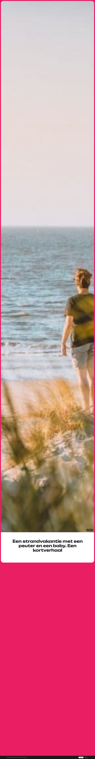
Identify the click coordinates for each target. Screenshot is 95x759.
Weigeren (86, 757)
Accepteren (81, 757)
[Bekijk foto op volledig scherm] (89, 530)
